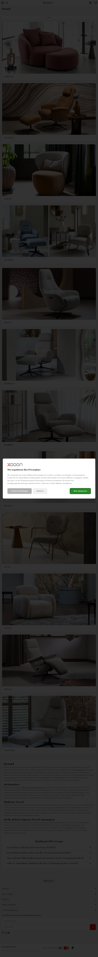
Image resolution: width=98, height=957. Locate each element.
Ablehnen (40, 491)
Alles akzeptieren (80, 491)
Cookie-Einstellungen (19, 491)
